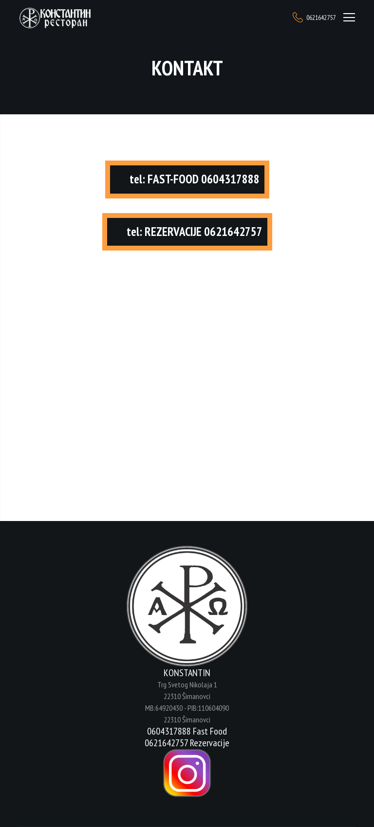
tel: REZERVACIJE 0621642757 (194, 231)
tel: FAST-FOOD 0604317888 (195, 179)
